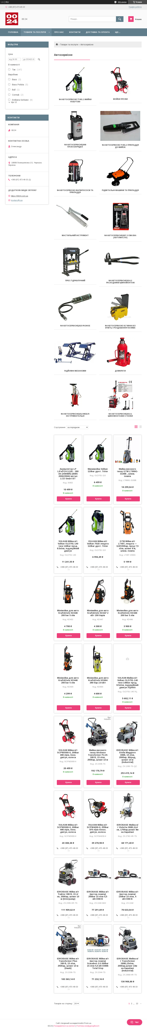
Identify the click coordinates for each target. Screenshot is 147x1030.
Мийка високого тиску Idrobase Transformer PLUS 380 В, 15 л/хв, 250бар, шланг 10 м (97, 755)
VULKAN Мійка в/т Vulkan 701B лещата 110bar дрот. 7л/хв (98, 543)
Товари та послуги (35, 32)
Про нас (59, 32)
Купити (68, 499)
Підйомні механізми (75, 371)
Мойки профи (120, 99)
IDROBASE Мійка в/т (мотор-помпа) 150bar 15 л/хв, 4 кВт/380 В (127, 895)
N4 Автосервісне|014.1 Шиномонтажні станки (120, 415)
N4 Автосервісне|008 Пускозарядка (75, 146)
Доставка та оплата (98, 32)
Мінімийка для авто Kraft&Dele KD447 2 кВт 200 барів (98, 613)
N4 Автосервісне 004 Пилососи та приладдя (75, 191)
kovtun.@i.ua (16, 200)
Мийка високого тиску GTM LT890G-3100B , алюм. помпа (127, 472)
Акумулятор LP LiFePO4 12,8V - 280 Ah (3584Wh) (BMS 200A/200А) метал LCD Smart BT (67, 474)
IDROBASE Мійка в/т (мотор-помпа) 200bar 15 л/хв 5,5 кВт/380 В (98, 895)
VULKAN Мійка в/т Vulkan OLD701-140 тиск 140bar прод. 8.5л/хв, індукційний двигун (68, 546)
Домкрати (120, 371)
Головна (13, 32)
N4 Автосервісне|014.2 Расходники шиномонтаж (120, 282)
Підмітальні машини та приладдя (120, 190)
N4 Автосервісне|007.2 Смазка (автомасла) (120, 236)
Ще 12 (14, 102)
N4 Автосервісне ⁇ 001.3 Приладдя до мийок (120, 146)
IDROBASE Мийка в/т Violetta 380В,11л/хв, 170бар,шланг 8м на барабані (127, 828)
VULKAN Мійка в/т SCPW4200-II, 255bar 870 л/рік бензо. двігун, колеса (98, 828)
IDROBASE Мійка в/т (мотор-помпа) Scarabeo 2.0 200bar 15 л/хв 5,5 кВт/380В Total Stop (98, 963)
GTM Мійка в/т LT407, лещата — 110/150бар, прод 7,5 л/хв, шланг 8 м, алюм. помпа (127, 546)
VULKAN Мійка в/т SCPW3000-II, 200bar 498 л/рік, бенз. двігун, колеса (68, 754)
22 (137, 1003)
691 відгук (122, 2)
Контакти (74, 32)
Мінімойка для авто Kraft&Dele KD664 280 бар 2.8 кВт (98, 680)
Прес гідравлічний (75, 281)
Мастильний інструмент (75, 235)
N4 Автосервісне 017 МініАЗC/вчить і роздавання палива (120, 327)
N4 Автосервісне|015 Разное (75, 326)
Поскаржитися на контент (64, 1026)
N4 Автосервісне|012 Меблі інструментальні (75, 415)
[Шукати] (119, 19)
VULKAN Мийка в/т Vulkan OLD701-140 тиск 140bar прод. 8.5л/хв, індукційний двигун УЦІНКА (127, 683)
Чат (134, 1022)
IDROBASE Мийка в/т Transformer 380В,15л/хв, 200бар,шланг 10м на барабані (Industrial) (127, 964)
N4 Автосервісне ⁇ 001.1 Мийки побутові (75, 100)
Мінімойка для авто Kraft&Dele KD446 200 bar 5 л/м (68, 613)
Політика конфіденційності (87, 1026)
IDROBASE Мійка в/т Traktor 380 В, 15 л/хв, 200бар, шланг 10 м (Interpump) (68, 895)
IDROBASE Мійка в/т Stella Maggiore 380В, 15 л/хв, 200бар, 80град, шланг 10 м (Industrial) (127, 756)
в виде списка (140, 427)
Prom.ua (87, 1023)
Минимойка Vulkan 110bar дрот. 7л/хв (98, 470)
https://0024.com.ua (19, 196)
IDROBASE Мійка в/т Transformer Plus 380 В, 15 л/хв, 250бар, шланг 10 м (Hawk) (68, 963)
